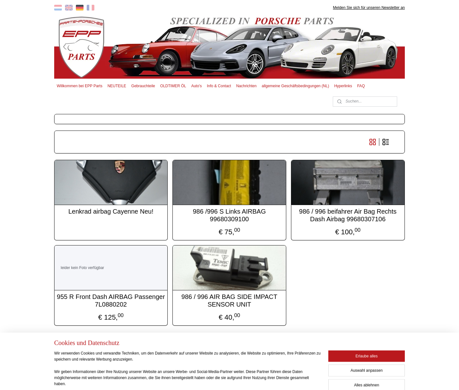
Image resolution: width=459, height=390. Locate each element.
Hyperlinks (343, 86)
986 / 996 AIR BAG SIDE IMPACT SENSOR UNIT (230, 300)
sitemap (208, 378)
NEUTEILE (116, 86)
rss (219, 378)
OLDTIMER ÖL (173, 86)
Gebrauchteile (143, 86)
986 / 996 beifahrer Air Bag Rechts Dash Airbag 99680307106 (348, 215)
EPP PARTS (353, 348)
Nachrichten (246, 86)
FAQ (361, 86)
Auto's (196, 86)
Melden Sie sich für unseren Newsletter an (369, 7)
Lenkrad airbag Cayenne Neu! (111, 211)
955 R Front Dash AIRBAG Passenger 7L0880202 (111, 300)
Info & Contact (219, 86)
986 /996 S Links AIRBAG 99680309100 (229, 215)
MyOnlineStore (290, 378)
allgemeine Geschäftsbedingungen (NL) (295, 86)
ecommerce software (241, 378)
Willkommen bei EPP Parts (79, 86)
